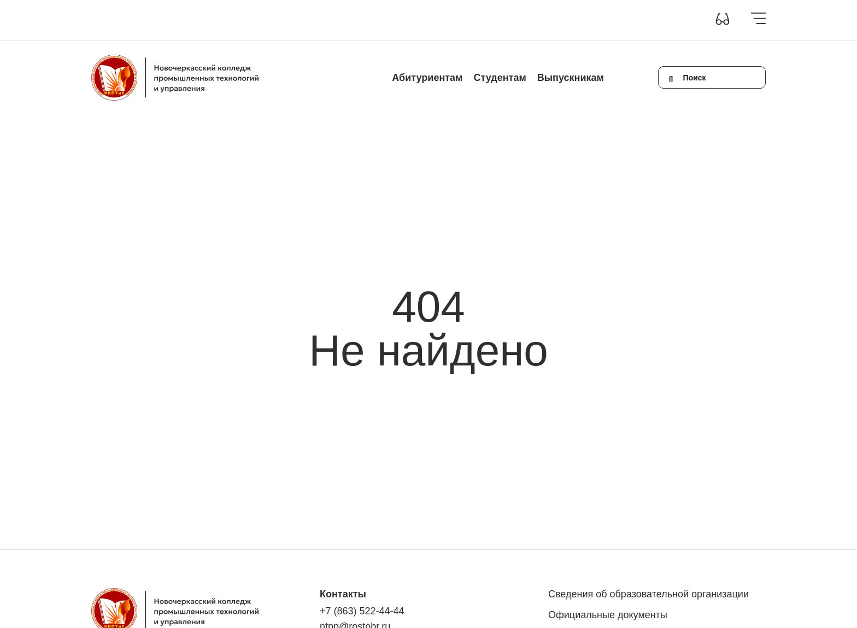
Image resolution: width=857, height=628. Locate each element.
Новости (380, 20)
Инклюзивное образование (306, 20)
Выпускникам (570, 77)
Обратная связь (477, 20)
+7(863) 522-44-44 (548, 20)
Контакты (422, 20)
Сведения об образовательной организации (169, 20)
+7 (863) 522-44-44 (362, 611)
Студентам (499, 77)
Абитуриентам (427, 77)
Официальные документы (607, 614)
